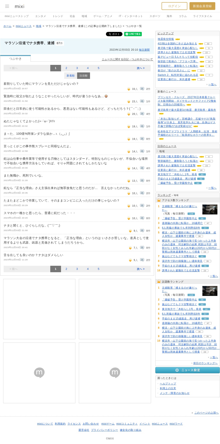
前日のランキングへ (205, 363)
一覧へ (212, 84)
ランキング (164, 195)
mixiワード (176, 423)
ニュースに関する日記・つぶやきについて (127, 59)
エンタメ (40, 16)
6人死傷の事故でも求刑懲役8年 (181, 227)
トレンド (57, 16)
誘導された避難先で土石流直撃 (177, 52)
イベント (144, 423)
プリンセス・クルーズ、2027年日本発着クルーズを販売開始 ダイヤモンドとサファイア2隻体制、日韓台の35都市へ (187, 101)
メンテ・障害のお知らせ (175, 393)
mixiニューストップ (17, 16)
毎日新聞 (144, 49)
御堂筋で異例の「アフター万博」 (178, 61)
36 (199, 236)
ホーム (7, 26)
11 (209, 161)
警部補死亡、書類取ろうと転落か (178, 65)
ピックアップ (165, 33)
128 (191, 214)
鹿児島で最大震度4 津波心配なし (178, 48)
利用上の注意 (168, 388)
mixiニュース (24, 26)
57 (205, 228)
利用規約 (60, 423)
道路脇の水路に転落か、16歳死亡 (182, 223)
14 (209, 61)
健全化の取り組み (131, 429)
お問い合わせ (91, 423)
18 (201, 170)
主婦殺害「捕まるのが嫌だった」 (179, 208)
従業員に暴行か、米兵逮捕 (174, 79)
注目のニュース (166, 146)
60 (202, 174)
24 (205, 252)
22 (206, 52)
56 (201, 179)
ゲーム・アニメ (102, 16)
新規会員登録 (202, 6)
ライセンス (74, 423)
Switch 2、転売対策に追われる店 (178, 75)
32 (208, 43)
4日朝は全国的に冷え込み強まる (177, 43)
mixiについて (45, 423)
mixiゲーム (108, 423)
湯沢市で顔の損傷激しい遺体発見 (182, 261)
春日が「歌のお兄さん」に (174, 70)
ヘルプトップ (168, 383)
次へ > (141, 68)
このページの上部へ (206, 412)
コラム (183, 16)
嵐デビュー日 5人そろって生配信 (178, 56)
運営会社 (83, 429)
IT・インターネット (131, 16)
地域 (84, 16)
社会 (72, 16)
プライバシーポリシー (104, 429)
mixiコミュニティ (127, 423)
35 (207, 261)
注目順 (83, 75)
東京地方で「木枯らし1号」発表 (177, 174)
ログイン (174, 6)
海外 (169, 16)
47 (208, 223)
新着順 (71, 75)
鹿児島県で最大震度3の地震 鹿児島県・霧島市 (187, 109)
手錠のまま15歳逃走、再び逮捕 (177, 178)
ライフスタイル (202, 16)
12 (201, 70)
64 (202, 256)
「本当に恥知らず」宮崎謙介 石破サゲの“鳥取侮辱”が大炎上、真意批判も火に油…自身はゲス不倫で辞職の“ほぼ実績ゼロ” (186, 122)
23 (206, 165)
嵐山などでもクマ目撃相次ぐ (179, 256)
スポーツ (155, 16)
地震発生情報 (166, 39)
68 (198, 183)
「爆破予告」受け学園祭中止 (175, 182)
